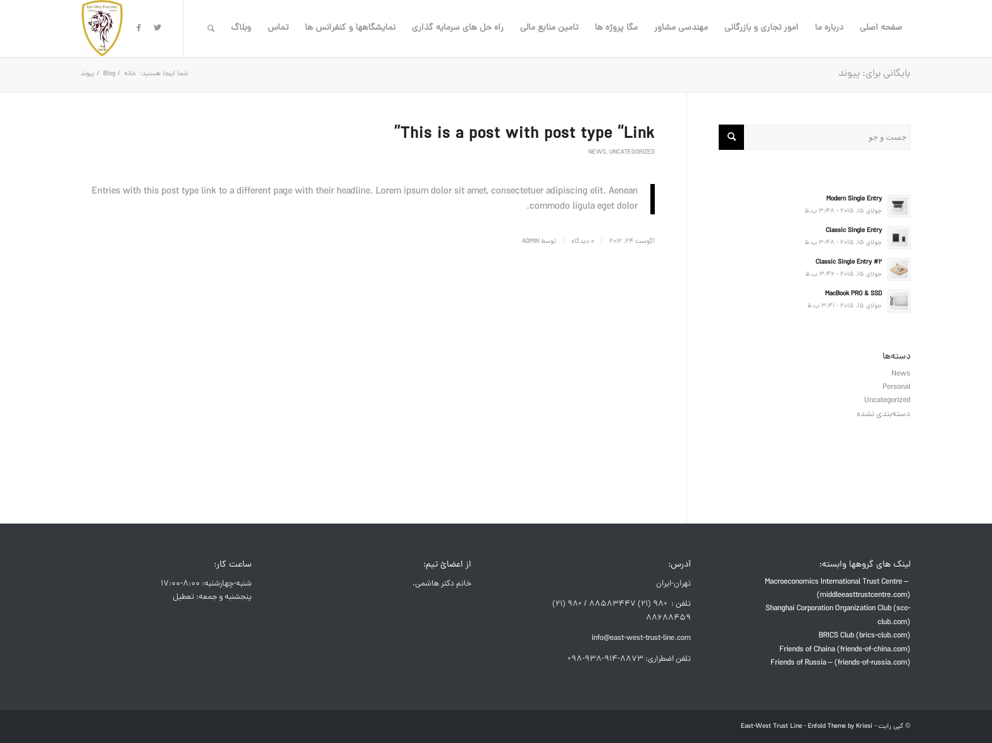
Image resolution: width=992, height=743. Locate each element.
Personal (896, 387)
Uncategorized (632, 152)
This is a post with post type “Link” (524, 134)
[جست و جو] (211, 28)
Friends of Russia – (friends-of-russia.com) (840, 663)
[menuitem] (881, 28)
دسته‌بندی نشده (883, 414)
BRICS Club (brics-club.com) (864, 636)
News (597, 152)
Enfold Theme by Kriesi (840, 727)
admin (530, 241)
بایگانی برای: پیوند (874, 74)
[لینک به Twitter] (157, 27)
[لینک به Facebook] (138, 27)
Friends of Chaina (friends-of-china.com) (844, 650)
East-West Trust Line (771, 727)
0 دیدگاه (582, 241)
